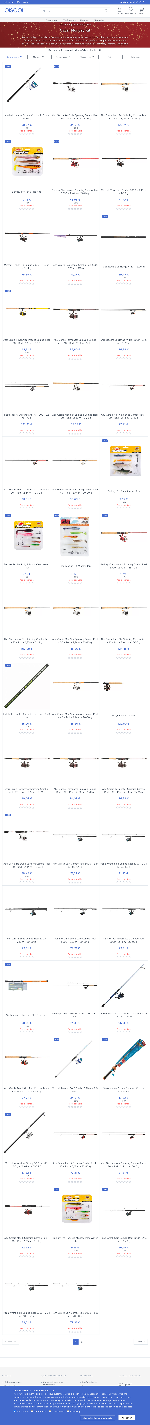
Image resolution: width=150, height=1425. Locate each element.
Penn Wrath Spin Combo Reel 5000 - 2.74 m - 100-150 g (26, 1314)
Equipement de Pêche (80, 24)
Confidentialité (89, 1382)
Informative (86, 1375)
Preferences (40, 1411)
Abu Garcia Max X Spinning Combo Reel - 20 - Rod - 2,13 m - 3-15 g (123, 416)
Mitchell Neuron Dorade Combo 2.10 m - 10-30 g (26, 117)
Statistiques (58, 1411)
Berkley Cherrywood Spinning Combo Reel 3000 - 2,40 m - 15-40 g (75, 192)
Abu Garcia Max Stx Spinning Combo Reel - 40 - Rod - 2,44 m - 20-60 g (75, 716)
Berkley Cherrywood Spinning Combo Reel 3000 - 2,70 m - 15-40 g (123, 566)
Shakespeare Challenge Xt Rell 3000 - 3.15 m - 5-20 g (124, 341)
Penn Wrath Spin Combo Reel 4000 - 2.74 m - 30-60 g (123, 865)
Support (10, 2)
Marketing (75, 1411)
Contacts (22, 2)
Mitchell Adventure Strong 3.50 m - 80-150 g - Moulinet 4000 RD (26, 1165)
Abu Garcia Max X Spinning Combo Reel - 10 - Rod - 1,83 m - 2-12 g (26, 1239)
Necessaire (22, 1411)
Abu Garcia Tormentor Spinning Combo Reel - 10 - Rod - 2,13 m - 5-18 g (75, 341)
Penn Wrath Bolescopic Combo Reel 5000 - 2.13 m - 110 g (75, 266)
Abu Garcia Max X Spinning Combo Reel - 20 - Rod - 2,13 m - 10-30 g (75, 1165)
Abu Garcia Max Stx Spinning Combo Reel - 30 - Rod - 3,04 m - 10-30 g (123, 641)
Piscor (63, 24)
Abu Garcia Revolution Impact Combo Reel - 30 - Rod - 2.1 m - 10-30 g (26, 341)
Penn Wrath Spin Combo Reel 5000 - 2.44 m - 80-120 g (75, 865)
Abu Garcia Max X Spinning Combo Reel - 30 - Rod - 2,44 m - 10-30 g (26, 491)
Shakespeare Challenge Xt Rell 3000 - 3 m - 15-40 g (75, 1015)
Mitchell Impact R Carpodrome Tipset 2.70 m (26, 716)
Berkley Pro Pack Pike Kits (26, 191)
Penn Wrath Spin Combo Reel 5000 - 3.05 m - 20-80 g (75, 1314)
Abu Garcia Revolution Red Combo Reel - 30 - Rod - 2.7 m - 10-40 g (26, 1090)
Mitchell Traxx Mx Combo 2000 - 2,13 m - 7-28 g (123, 192)
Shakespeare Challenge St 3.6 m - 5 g (26, 1015)
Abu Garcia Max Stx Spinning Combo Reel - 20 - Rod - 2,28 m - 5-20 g (75, 416)
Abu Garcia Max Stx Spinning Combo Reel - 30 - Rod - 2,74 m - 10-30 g (75, 641)
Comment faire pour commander (53, 1383)
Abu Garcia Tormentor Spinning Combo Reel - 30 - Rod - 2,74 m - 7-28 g (75, 790)
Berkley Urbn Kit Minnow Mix (75, 565)
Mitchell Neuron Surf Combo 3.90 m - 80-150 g (75, 1090)
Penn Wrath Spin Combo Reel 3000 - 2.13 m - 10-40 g (124, 1239)
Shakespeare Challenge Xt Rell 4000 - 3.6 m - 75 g (26, 416)
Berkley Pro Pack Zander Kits (123, 491)
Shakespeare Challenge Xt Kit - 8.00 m (124, 266)
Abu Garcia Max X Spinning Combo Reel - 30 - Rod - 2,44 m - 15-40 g (123, 1165)
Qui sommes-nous (13, 1382)
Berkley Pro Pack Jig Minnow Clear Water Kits (26, 566)
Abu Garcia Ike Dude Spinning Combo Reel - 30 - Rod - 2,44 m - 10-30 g (27, 865)
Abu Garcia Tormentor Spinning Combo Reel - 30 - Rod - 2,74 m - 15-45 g (123, 790)
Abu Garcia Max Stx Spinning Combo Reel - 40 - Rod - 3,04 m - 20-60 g (123, 117)
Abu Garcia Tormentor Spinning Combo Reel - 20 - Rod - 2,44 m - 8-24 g (26, 790)
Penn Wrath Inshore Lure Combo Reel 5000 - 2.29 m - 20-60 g (75, 940)
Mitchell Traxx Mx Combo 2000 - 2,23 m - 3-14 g (26, 266)
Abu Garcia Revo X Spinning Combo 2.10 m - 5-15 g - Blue (123, 1015)
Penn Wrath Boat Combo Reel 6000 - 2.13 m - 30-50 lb (26, 940)
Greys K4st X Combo (123, 715)
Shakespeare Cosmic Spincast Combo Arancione (123, 1090)
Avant (140, 1342)
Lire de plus (122, 43)
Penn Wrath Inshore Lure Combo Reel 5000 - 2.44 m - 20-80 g (123, 940)
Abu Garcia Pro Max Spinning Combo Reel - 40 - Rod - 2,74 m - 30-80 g (75, 491)
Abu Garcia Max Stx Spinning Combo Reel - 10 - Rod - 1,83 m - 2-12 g (26, 641)
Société (6, 1375)
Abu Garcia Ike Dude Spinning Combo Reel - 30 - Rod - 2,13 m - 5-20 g (75, 117)
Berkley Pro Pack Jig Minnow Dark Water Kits (75, 1239)
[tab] (16, 1376)
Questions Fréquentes (53, 1375)
